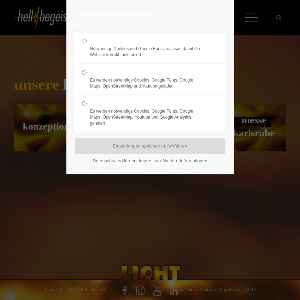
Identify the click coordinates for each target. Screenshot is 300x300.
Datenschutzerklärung (114, 160)
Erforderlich (147, 48)
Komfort (147, 79)
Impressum (150, 160)
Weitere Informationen (185, 160)
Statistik (147, 113)
